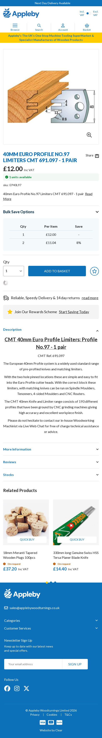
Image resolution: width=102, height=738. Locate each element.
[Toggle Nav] (15, 25)
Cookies (52, 714)
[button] (89, 135)
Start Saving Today (74, 311)
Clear (58, 730)
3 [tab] (55, 583)
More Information (17, 449)
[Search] (39, 25)
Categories (12, 620)
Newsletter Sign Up (18, 640)
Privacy (35, 714)
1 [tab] (47, 583)
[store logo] (21, 13)
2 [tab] (51, 583)
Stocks (8, 475)
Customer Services (17, 628)
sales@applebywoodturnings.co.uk (35, 608)
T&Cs (68, 714)
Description (12, 329)
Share (92, 155)
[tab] (51, 329)
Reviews (9, 462)
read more (90, 297)
